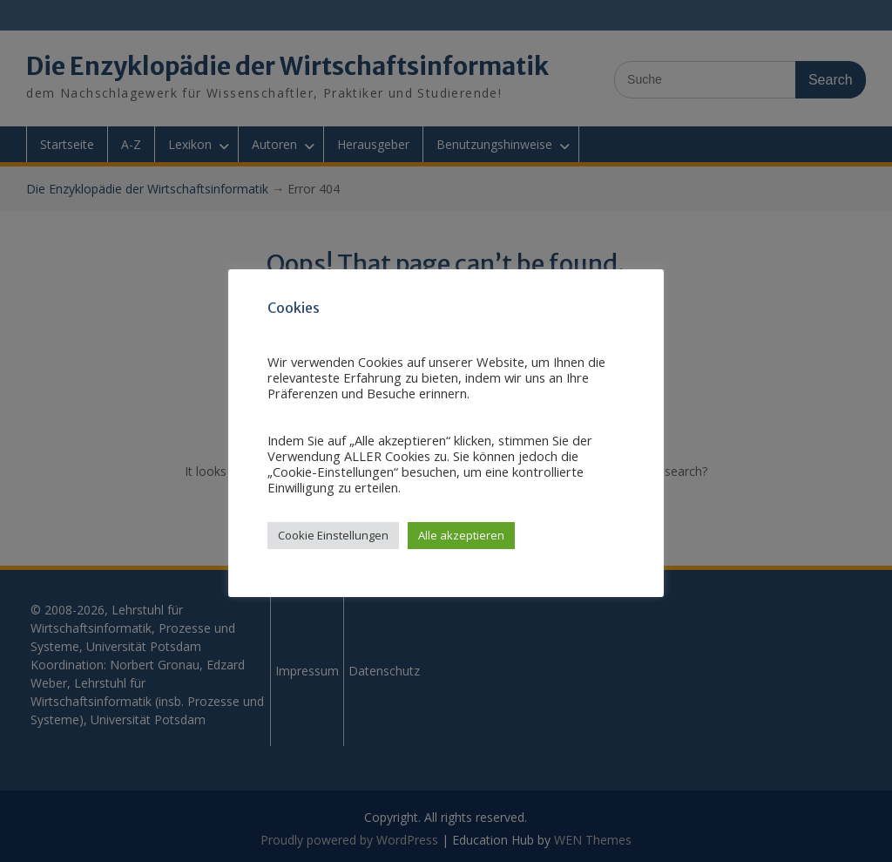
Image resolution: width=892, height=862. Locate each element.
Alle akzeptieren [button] (461, 535)
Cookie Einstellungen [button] (333, 535)
